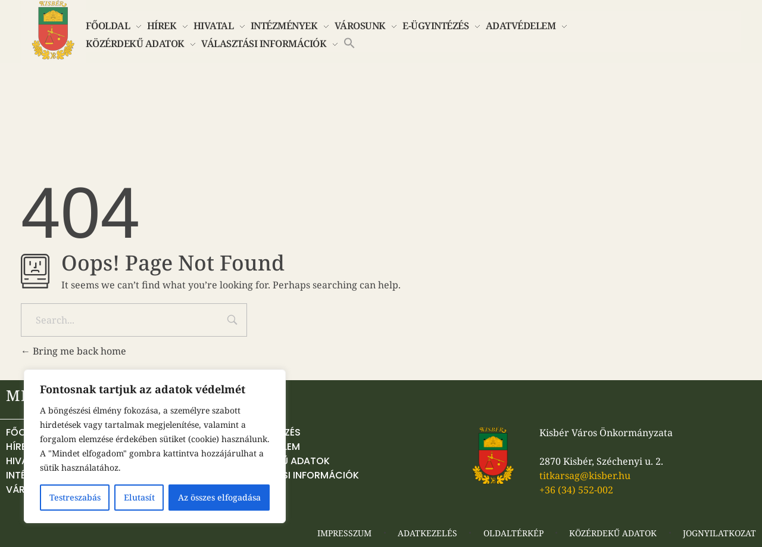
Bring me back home (73, 351)
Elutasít (139, 497)
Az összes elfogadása (219, 497)
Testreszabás (75, 497)
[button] (349, 41)
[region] (155, 446)
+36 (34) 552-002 (576, 489)
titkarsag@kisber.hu (584, 475)
